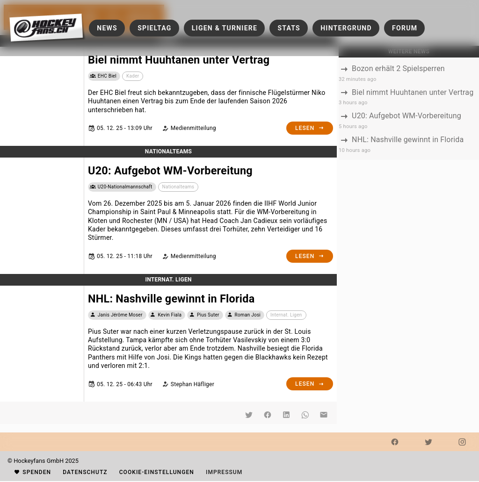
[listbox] (409, 109)
